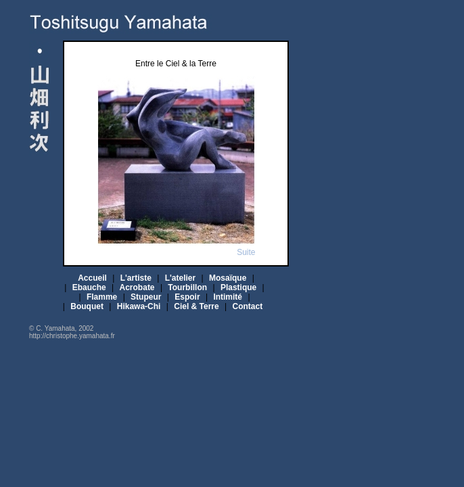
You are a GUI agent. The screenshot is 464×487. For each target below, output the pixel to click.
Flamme (102, 297)
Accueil (92, 278)
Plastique (238, 287)
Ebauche (89, 287)
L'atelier (180, 278)
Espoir (187, 297)
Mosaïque (227, 278)
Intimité (227, 297)
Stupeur (146, 297)
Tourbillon (187, 287)
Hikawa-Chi (139, 306)
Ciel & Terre (196, 306)
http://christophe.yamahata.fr (72, 336)
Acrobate (137, 287)
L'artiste (136, 278)
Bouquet (86, 306)
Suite (246, 252)
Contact (247, 306)
